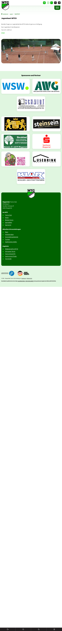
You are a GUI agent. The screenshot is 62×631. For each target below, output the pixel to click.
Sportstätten (8, 222)
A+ (51, 2)
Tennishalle (8, 259)
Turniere (7, 239)
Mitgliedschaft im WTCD (11, 249)
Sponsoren (8, 225)
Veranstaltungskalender (11, 237)
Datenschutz (29, 278)
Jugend (11, 14)
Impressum (24, 278)
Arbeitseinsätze (9, 234)
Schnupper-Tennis (10, 251)
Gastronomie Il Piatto (11, 256)
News (6, 232)
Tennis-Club (8, 215)
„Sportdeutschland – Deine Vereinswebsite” (26, 281)
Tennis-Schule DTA (10, 254)
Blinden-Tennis (9, 220)
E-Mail (3, 33)
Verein (7, 218)
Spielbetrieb (5, 14)
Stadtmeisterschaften (11, 242)
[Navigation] (57, 7)
